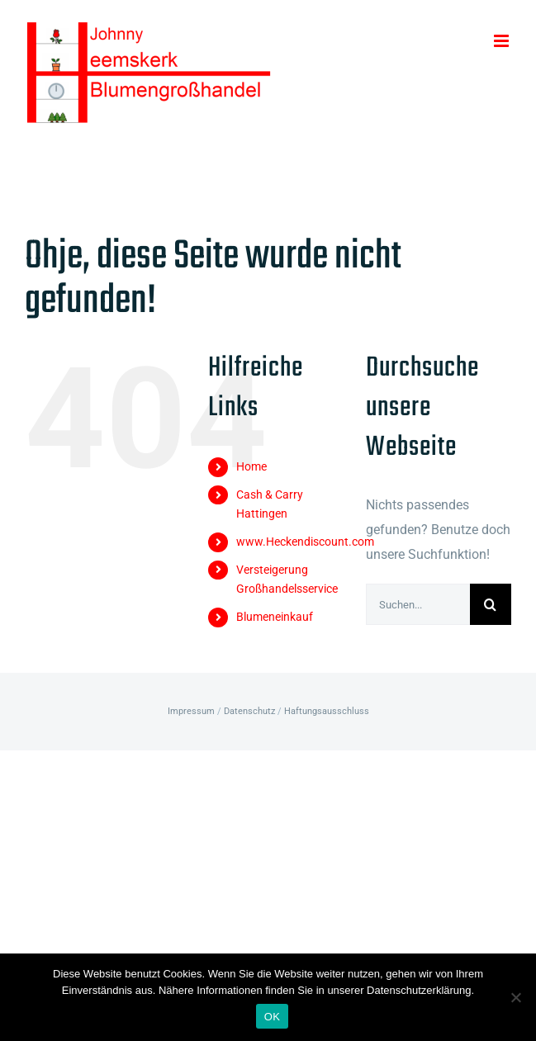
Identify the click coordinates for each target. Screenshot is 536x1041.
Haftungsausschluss (326, 711)
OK (272, 1016)
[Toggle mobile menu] (502, 41)
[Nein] (515, 997)
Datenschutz (249, 711)
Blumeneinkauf (274, 616)
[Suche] (490, 604)
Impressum (191, 711)
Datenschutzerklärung (419, 990)
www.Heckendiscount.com (305, 541)
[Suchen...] (418, 604)
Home (251, 466)
